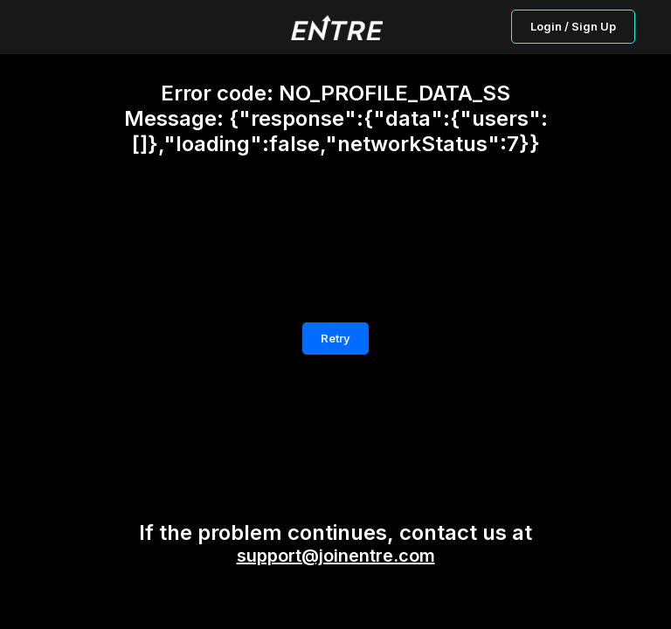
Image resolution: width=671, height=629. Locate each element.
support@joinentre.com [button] (336, 555)
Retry (335, 338)
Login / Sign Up (573, 26)
